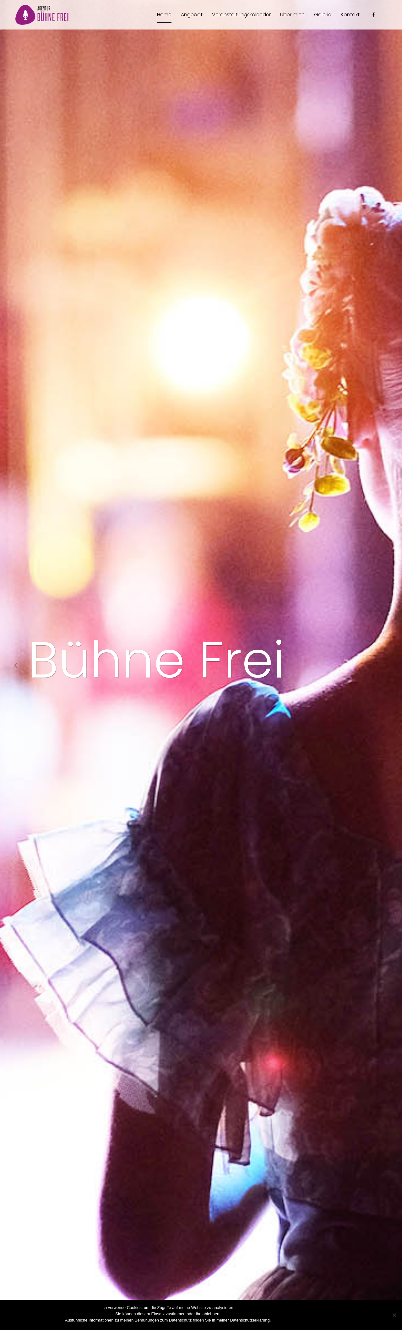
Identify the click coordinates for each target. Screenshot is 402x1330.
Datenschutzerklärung (317, 1320)
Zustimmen (284, 1320)
